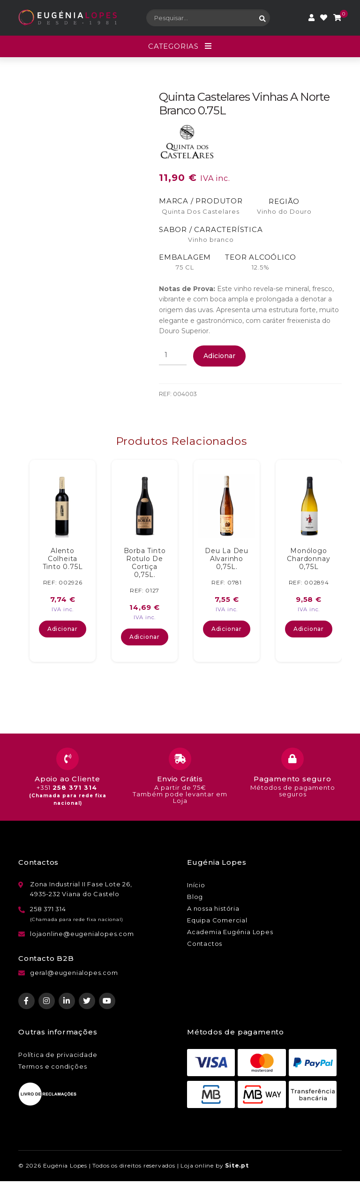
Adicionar (219, 356)
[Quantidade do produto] (173, 355)
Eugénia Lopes (65, 1165)
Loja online (197, 1165)
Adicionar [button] (62, 628)
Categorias (173, 46)
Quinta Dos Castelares (201, 211)
